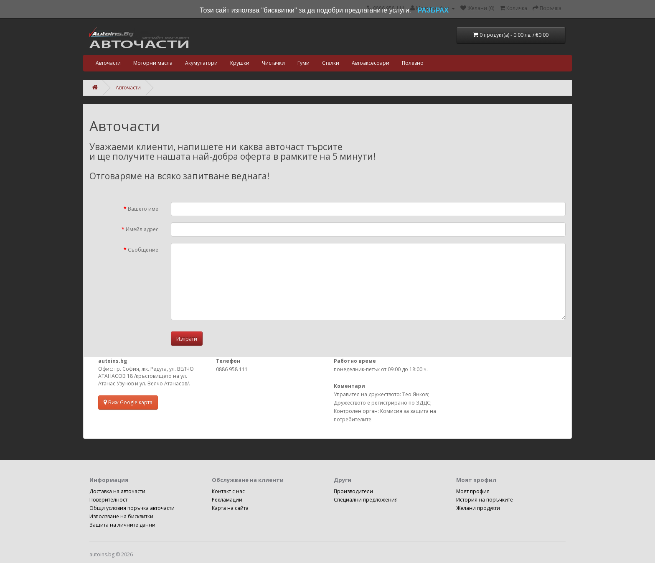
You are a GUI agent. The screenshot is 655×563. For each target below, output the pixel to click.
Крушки (239, 62)
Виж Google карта (128, 402)
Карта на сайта (230, 508)
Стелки (330, 62)
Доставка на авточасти (117, 491)
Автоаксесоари (370, 62)
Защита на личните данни (122, 524)
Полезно (413, 62)
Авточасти (108, 62)
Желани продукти (478, 508)
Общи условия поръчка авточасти (132, 508)
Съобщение (143, 249)
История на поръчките (484, 499)
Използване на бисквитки (121, 516)
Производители (353, 491)
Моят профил (473, 491)
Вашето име (143, 208)
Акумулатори (201, 62)
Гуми (303, 62)
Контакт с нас (228, 491)
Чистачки (273, 62)
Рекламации (227, 499)
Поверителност (108, 499)
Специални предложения (366, 499)
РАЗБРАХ (433, 10)
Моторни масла (153, 62)
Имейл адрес (142, 229)
